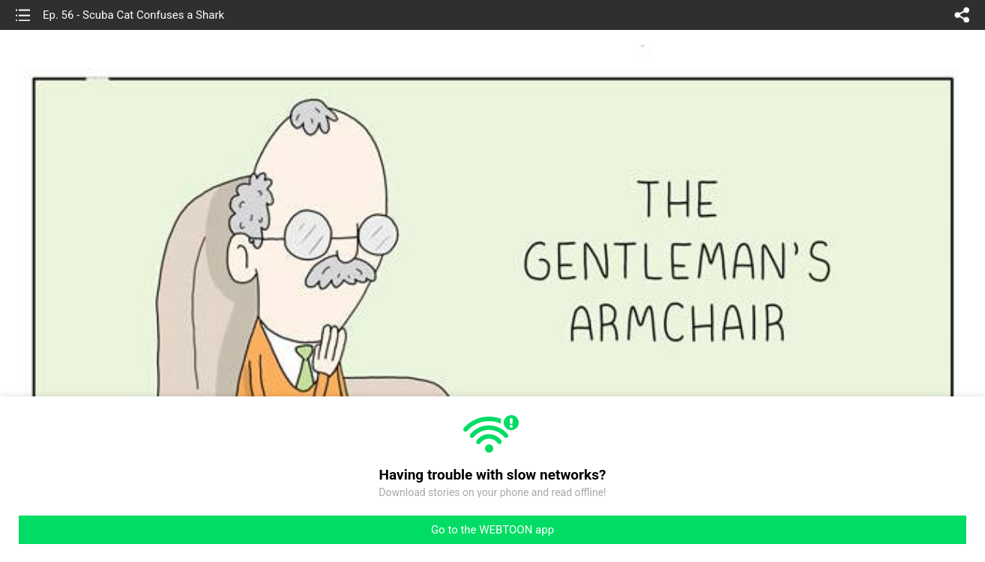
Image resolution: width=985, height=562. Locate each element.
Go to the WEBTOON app (492, 530)
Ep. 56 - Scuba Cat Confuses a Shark (133, 15)
